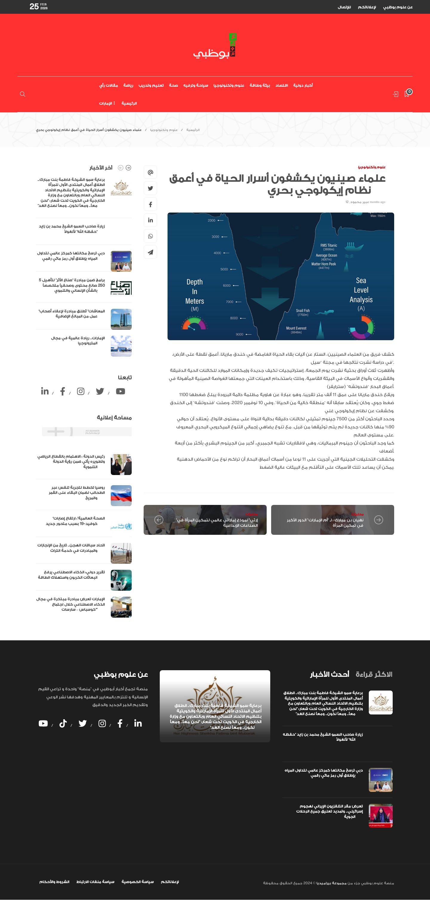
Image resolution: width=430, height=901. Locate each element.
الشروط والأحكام (54, 882)
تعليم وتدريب (151, 85)
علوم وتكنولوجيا (229, 85)
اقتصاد (281, 85)
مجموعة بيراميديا (331, 883)
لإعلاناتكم (367, 7)
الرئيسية (129, 103)
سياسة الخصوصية (138, 882)
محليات (251, 514)
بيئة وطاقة (260, 85)
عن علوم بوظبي (398, 7)
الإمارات (105, 103)
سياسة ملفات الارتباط (95, 882)
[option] (84, 267)
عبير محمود (359, 202)
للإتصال (344, 7)
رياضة (128, 85)
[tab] (329, 674)
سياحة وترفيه (195, 85)
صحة (173, 85)
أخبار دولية (303, 85)
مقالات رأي (108, 85)
